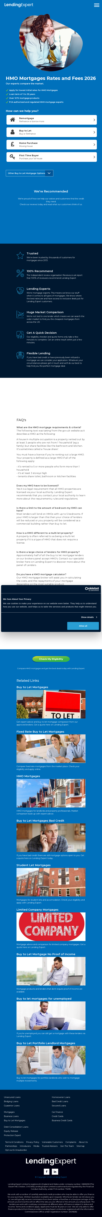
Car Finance (57, 1112)
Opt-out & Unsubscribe (16, 1150)
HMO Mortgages (28, 776)
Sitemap (81, 1146)
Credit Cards (57, 1116)
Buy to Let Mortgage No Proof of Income (46, 954)
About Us (83, 1142)
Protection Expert (12, 1135)
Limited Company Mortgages (37, 909)
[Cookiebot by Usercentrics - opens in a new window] (87, 589)
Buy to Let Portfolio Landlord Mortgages (46, 1043)
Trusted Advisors (49, 1146)
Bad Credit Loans (60, 1101)
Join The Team (67, 1146)
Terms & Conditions (14, 1142)
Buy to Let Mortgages (32, 687)
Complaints (70, 1142)
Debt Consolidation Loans (16, 1127)
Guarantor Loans (11, 1105)
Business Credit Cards (62, 1120)
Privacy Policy (32, 1142)
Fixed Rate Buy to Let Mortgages (40, 731)
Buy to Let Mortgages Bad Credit (40, 820)
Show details (87, 617)
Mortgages (9, 1112)
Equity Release (11, 1131)
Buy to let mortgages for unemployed (44, 998)
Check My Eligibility (51, 659)
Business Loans (11, 1116)
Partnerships (11, 1146)
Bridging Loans (11, 1101)
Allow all (83, 626)
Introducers (25, 1146)
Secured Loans (59, 1105)
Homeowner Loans (61, 1097)
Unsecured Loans (12, 1097)
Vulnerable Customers (52, 1142)
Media (36, 1146)
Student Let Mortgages (34, 865)
